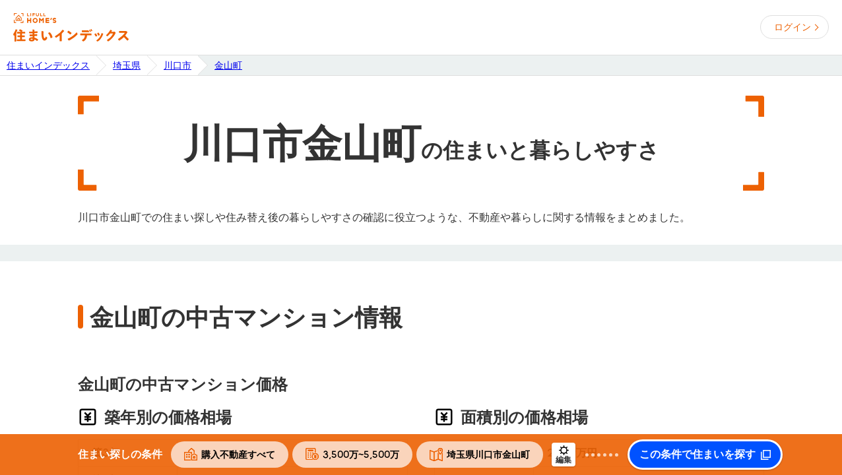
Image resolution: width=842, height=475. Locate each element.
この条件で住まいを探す (697, 454)
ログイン (792, 27)
